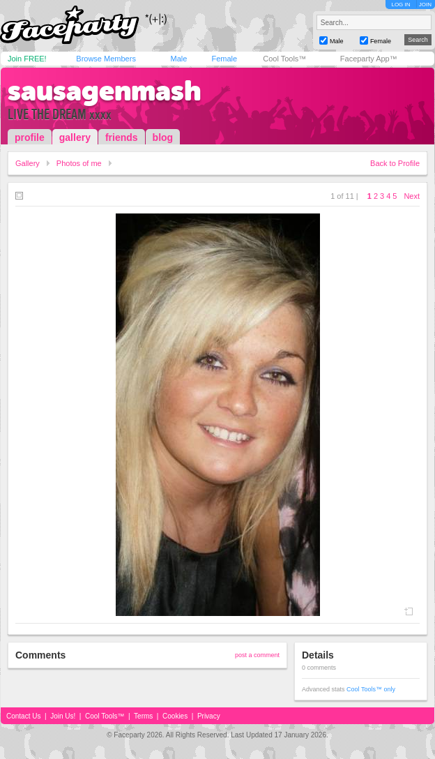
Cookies (175, 716)
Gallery (27, 163)
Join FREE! (27, 58)
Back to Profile (395, 163)
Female (224, 58)
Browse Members (106, 58)
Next (412, 196)
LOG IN (400, 4)
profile (30, 137)
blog (163, 137)
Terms (143, 716)
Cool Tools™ (284, 58)
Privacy (208, 716)
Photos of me (79, 163)
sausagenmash (104, 91)
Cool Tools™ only (370, 689)
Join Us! (62, 716)
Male (178, 58)
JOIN (425, 4)
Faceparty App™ (368, 58)
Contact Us (23, 716)
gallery (75, 137)
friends (121, 137)
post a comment (257, 655)
